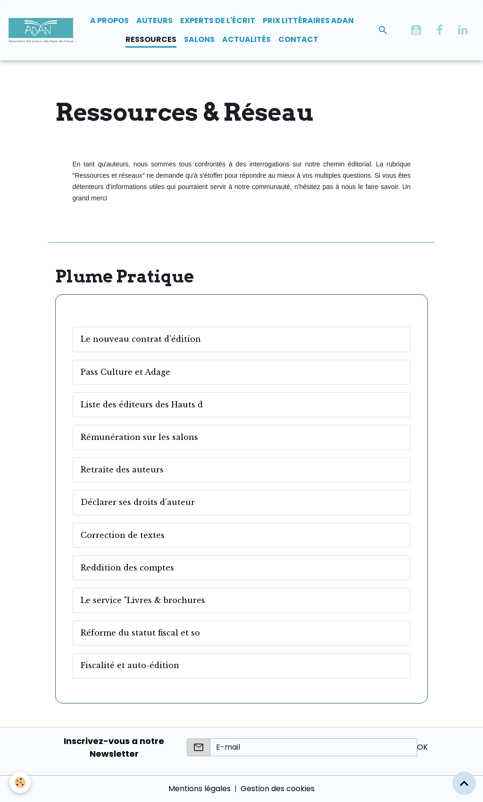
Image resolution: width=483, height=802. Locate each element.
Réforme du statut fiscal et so (140, 632)
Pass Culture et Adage (125, 372)
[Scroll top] (464, 783)
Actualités (246, 39)
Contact (298, 39)
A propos (109, 20)
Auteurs (154, 20)
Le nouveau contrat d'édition (141, 339)
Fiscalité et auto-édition (130, 665)
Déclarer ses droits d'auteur (138, 502)
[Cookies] (20, 782)
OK (422, 747)
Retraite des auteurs (122, 469)
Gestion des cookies (278, 788)
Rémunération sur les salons (139, 437)
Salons (199, 39)
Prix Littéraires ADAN (308, 20)
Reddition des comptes (127, 567)
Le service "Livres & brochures (143, 600)
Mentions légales (199, 788)
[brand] (41, 30)
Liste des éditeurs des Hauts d (142, 404)
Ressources (150, 39)
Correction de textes (123, 535)
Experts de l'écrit (217, 20)
